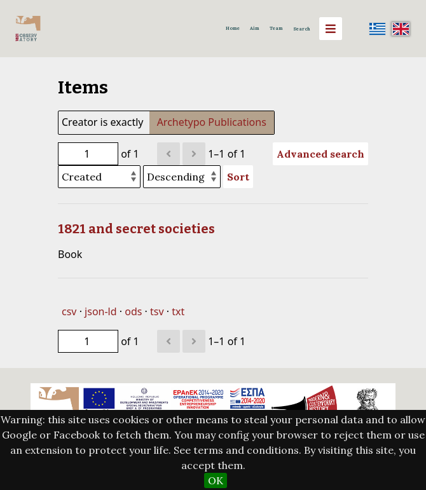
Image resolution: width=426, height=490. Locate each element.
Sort (238, 176)
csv (69, 311)
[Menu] (330, 28)
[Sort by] (99, 176)
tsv (157, 311)
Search (301, 29)
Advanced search (320, 153)
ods (133, 311)
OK (215, 480)
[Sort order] (182, 176)
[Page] (88, 153)
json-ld (100, 311)
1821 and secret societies (136, 228)
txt (178, 311)
